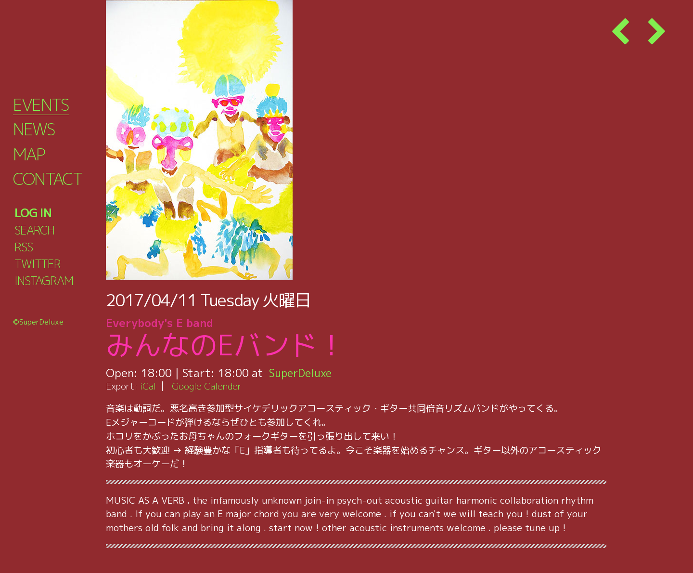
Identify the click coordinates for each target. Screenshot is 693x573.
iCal (148, 385)
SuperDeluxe (302, 372)
